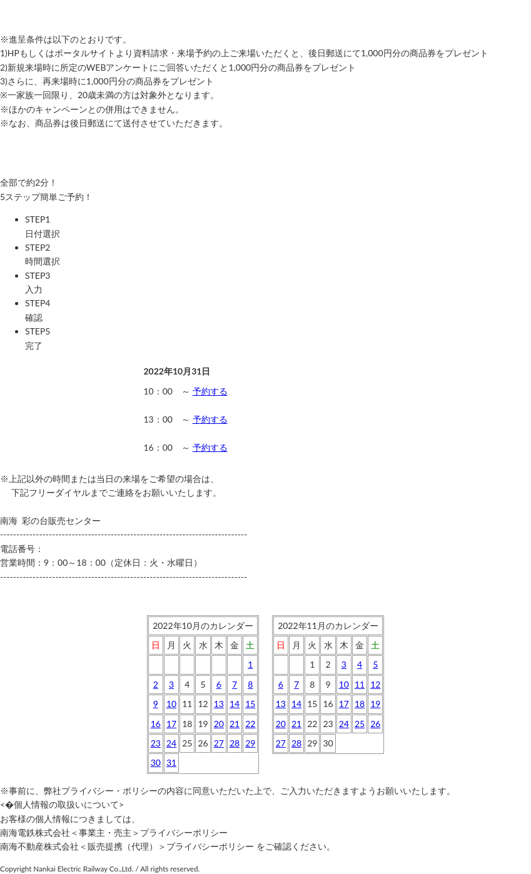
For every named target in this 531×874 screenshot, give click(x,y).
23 (156, 743)
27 (219, 743)
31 (171, 762)
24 (171, 743)
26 (375, 723)
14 (235, 703)
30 (156, 762)
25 (360, 723)
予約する (210, 391)
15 (250, 703)
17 (171, 723)
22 (250, 723)
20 (219, 723)
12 (375, 684)
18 (360, 703)
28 (235, 743)
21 (235, 723)
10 (171, 703)
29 (250, 743)
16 (156, 723)
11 (360, 684)
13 (219, 703)
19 (375, 703)
